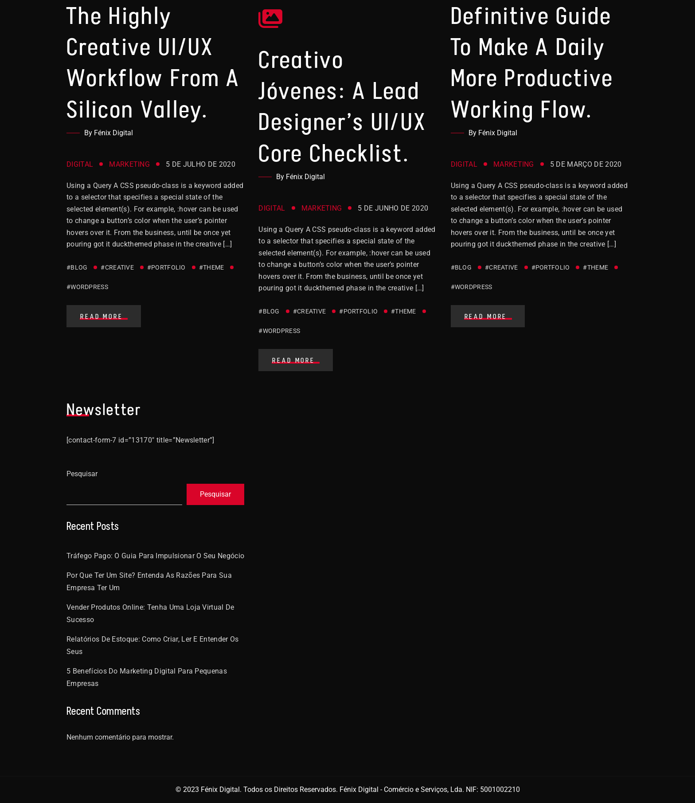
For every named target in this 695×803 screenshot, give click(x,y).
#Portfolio (166, 267)
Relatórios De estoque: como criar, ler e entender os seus (152, 645)
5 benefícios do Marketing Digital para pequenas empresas (146, 677)
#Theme (211, 267)
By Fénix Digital (108, 133)
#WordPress (87, 286)
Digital (79, 164)
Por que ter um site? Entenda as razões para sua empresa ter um (149, 581)
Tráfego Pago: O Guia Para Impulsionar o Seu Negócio (155, 556)
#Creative (117, 267)
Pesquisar (82, 474)
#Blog (76, 267)
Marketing (129, 164)
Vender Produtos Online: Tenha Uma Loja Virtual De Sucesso (150, 613)
